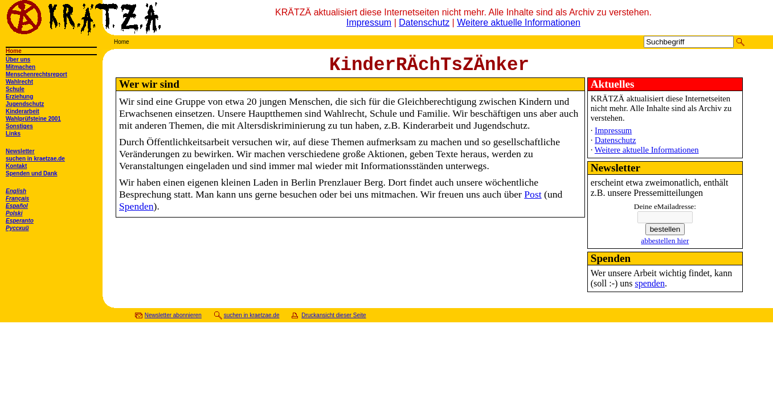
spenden (650, 288)
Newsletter (20, 151)
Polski (14, 213)
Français (17, 198)
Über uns (18, 59)
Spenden (136, 210)
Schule (15, 89)
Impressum (368, 22)
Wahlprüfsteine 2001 (33, 119)
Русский (17, 228)
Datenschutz (424, 22)
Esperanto (20, 221)
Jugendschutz (25, 104)
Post (532, 198)
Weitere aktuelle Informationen (518, 22)
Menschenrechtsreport (36, 74)
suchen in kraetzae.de (35, 158)
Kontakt (16, 166)
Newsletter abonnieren (173, 320)
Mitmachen (20, 67)
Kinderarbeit (22, 111)
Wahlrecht (19, 82)
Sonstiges (19, 126)
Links (13, 133)
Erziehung (19, 96)
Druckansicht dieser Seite (333, 320)
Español (17, 206)
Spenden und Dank (32, 173)
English (16, 191)
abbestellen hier (665, 245)
